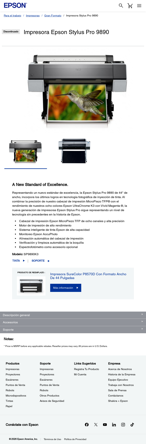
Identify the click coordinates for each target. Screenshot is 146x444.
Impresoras (33, 15)
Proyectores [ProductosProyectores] (13, 374)
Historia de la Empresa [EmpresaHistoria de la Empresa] (121, 374)
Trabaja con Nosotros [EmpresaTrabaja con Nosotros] (121, 384)
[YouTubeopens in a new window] (104, 424)
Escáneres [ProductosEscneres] (12, 379)
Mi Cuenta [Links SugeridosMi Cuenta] (80, 374)
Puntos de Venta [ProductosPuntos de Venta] (15, 384)
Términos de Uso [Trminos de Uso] (52, 439)
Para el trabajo (12, 15)
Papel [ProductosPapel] (9, 406)
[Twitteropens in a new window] (95, 424)
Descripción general (16, 315)
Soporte (38, 260)
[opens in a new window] (132, 424)
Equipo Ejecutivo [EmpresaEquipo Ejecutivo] (118, 379)
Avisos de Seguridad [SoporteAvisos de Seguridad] (52, 400)
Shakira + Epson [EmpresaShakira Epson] (118, 400)
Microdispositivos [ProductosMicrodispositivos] (16, 395)
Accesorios (10, 322)
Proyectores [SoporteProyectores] (47, 374)
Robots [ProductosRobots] (10, 390)
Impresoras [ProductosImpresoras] (12, 369)
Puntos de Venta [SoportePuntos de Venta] (49, 384)
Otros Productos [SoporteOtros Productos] (49, 395)
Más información (63, 287)
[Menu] (139, 6)
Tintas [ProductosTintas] (9, 400)
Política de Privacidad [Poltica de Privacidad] (75, 439)
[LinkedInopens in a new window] (114, 424)
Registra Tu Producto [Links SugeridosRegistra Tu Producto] (86, 369)
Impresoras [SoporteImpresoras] (46, 369)
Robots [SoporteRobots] (44, 390)
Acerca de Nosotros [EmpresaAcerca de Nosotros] (120, 369)
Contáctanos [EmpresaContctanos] (115, 395)
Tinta (16, 260)
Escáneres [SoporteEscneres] (46, 379)
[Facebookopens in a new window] (86, 424)
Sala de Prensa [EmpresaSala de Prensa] (117, 390)
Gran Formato (52, 15)
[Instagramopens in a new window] (123, 424)
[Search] (121, 6)
